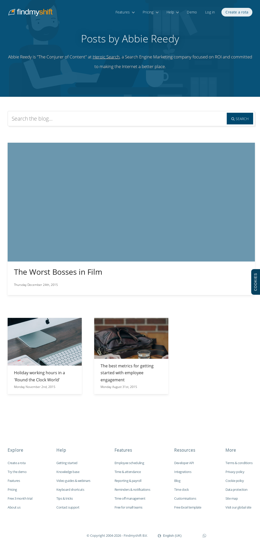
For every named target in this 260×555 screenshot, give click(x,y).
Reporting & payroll (128, 480)
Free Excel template (187, 507)
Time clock (181, 489)
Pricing (148, 12)
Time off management (130, 498)
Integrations (182, 471)
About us (14, 507)
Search (240, 118)
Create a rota (236, 12)
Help (170, 12)
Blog (177, 480)
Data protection (236, 489)
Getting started (66, 463)
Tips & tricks (64, 498)
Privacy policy (234, 471)
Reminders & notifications (132, 489)
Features (123, 12)
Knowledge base (67, 471)
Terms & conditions (238, 463)
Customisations (185, 498)
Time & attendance (128, 471)
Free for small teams (128, 507)
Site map (231, 498)
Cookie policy (234, 480)
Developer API (184, 463)
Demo (192, 12)
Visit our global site (238, 507)
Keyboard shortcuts (70, 489)
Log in (210, 12)
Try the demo (17, 471)
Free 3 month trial (20, 498)
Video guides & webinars (73, 480)
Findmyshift (61, 535)
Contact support (67, 507)
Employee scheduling (129, 463)
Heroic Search (106, 57)
